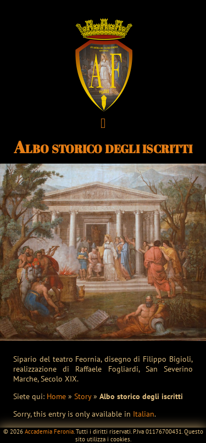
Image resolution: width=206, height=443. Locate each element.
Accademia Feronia (49, 431)
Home (56, 396)
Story (82, 396)
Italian (143, 414)
